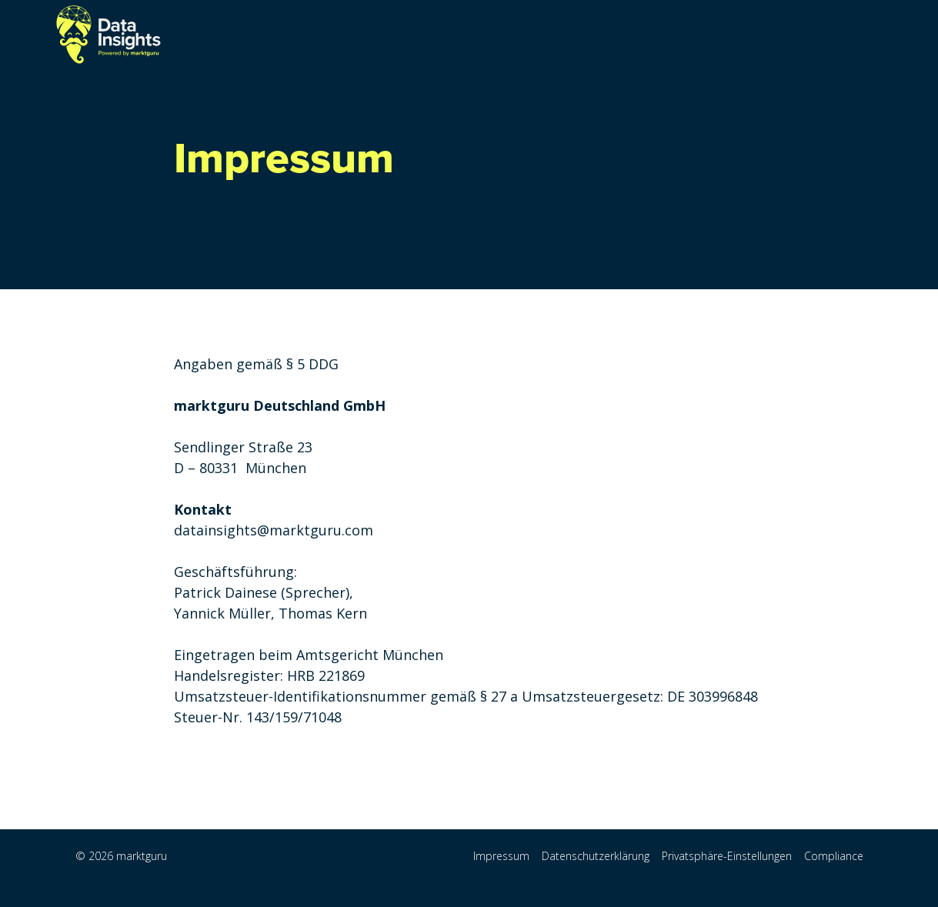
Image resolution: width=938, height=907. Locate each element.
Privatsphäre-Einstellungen (727, 856)
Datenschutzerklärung (595, 856)
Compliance (833, 856)
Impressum (501, 856)
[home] (108, 34)
